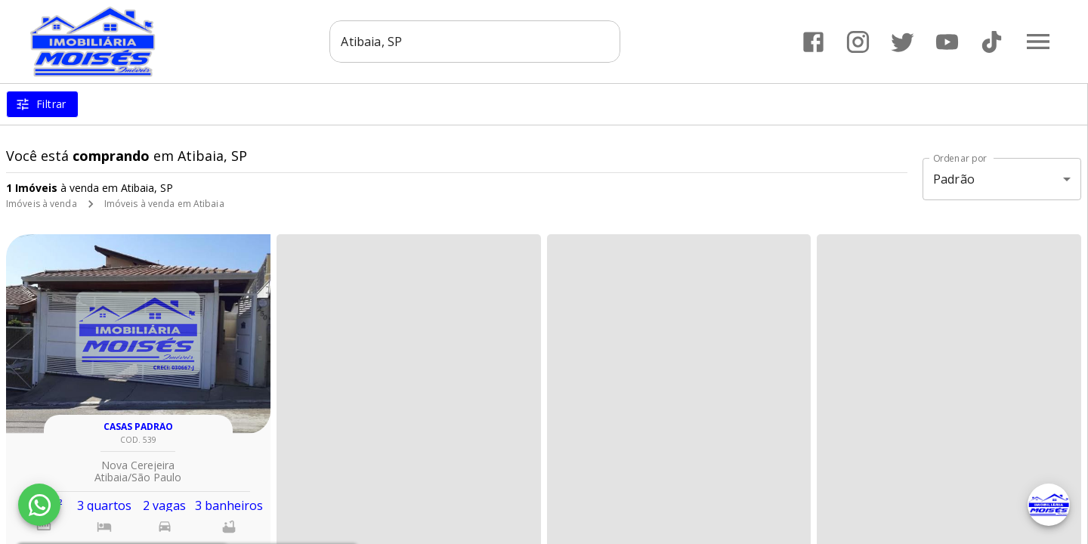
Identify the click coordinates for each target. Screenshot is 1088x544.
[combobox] (475, 41)
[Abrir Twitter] (902, 42)
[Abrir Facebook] (813, 42)
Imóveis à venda (41, 203)
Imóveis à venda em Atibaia (164, 203)
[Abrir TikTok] (991, 42)
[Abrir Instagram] (858, 42)
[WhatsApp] (39, 505)
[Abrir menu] (1038, 41)
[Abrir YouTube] (947, 42)
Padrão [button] (954, 179)
